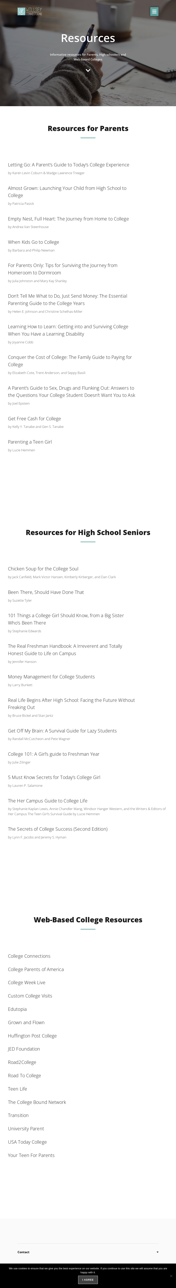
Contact (23, 1252)
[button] (154, 11)
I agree (88, 1279)
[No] (171, 1276)
